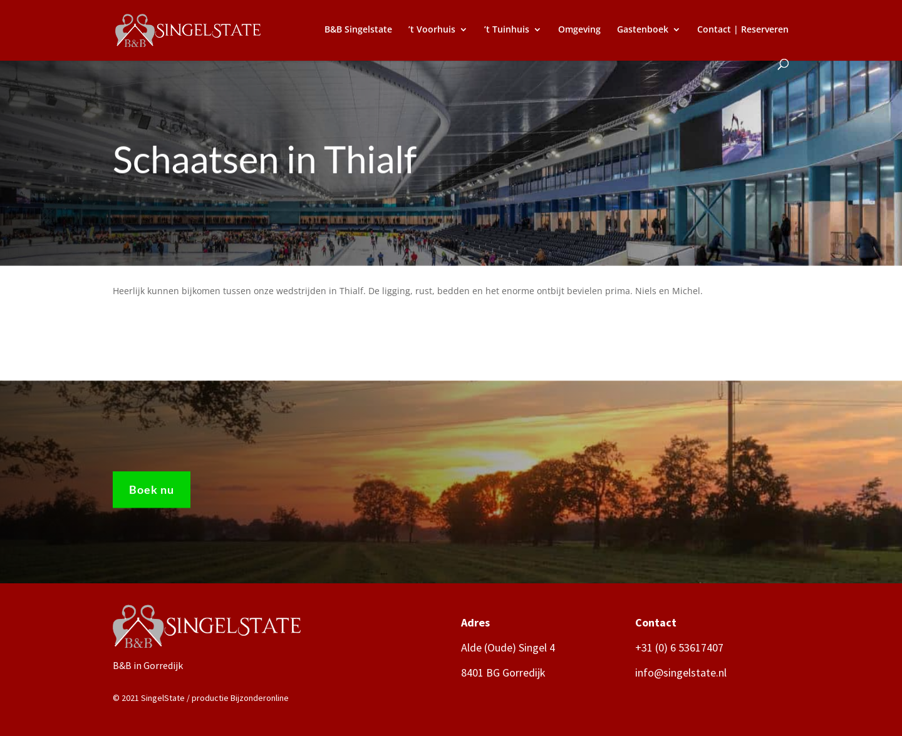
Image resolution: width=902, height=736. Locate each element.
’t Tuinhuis (506, 30)
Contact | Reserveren (743, 30)
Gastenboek (642, 30)
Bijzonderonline (260, 697)
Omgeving (579, 30)
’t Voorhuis (431, 30)
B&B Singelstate (358, 30)
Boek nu (151, 494)
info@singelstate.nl (681, 672)
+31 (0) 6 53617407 (679, 647)
